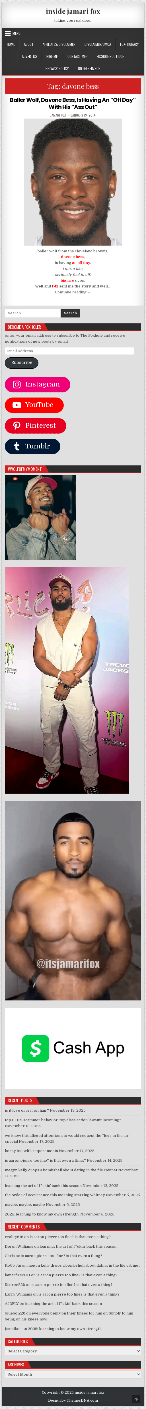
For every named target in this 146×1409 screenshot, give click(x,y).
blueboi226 (15, 1313)
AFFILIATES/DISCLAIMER (59, 44)
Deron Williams (19, 1246)
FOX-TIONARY (129, 44)
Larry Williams (18, 1294)
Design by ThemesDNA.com (73, 1400)
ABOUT (29, 44)
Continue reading (73, 292)
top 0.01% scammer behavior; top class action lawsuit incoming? (63, 1120)
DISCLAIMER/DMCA (98, 44)
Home (11, 44)
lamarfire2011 (17, 1274)
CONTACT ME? (77, 56)
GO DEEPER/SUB (89, 68)
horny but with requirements (31, 1150)
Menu (16, 33)
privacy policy (57, 68)
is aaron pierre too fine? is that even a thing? (45, 1160)
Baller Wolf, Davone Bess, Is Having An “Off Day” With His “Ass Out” (73, 103)
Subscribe (21, 362)
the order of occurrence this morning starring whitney (55, 1195)
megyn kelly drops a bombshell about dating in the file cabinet (61, 1169)
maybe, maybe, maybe (25, 1204)
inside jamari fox (73, 11)
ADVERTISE (29, 56)
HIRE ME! (52, 56)
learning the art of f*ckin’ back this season (43, 1185)
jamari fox (58, 114)
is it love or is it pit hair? (27, 1110)
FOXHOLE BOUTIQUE (110, 56)
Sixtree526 (15, 1284)
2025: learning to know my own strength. (42, 1214)
